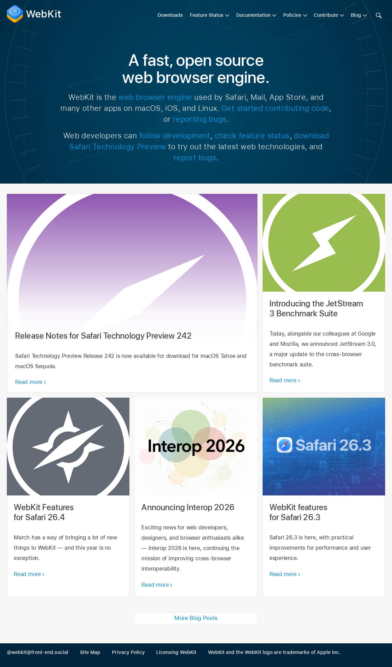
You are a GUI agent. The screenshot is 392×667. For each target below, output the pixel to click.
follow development (174, 135)
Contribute (326, 15)
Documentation (253, 15)
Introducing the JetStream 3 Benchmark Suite (324, 293)
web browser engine (155, 97)
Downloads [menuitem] (170, 15)
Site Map (90, 652)
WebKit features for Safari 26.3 (324, 497)
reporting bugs (200, 119)
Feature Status (206, 15)
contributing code (297, 108)
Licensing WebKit (176, 652)
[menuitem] (209, 15)
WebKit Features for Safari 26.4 (68, 497)
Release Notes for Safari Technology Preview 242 (132, 293)
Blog (356, 15)
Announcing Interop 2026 (196, 497)
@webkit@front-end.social (37, 652)
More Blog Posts (196, 618)
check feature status (252, 135)
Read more (28, 382)
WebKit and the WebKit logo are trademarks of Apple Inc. (274, 652)
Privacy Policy (128, 652)
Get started (242, 108)
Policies (292, 15)
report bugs (195, 157)
